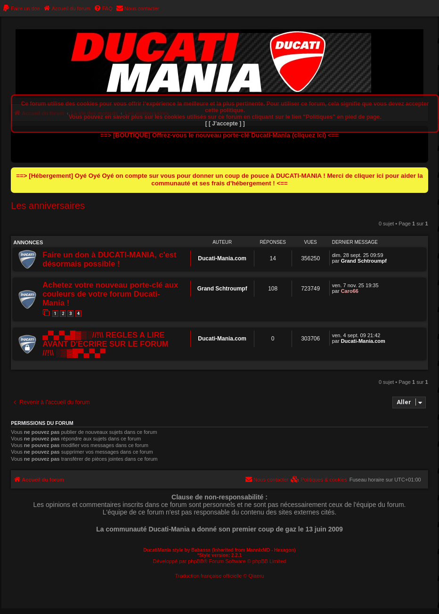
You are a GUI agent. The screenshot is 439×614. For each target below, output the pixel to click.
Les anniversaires (48, 205)
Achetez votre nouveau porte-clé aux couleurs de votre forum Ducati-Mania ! (110, 294)
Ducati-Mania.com (222, 258)
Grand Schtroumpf (364, 261)
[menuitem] (21, 8)
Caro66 (349, 291)
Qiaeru (256, 576)
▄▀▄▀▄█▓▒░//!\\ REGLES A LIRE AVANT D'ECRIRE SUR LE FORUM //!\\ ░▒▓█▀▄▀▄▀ (105, 344)
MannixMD (258, 550)
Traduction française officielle (208, 576)
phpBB (195, 561)
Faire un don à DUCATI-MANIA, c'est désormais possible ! (109, 259)
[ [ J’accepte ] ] (225, 123)
